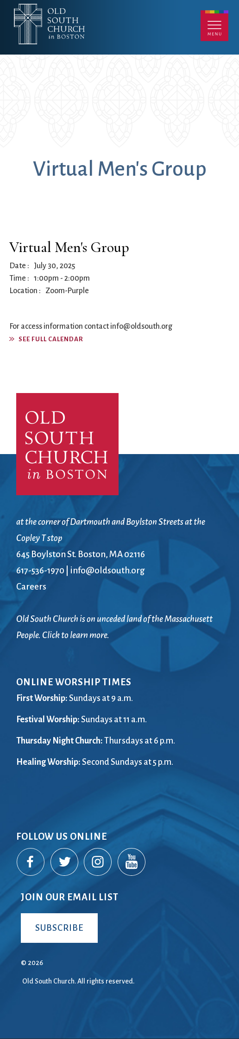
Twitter (64, 862)
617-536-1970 (40, 570)
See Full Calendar (51, 339)
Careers (31, 586)
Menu (214, 25)
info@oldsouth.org (107, 570)
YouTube (132, 862)
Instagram (98, 862)
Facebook (31, 862)
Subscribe (59, 928)
